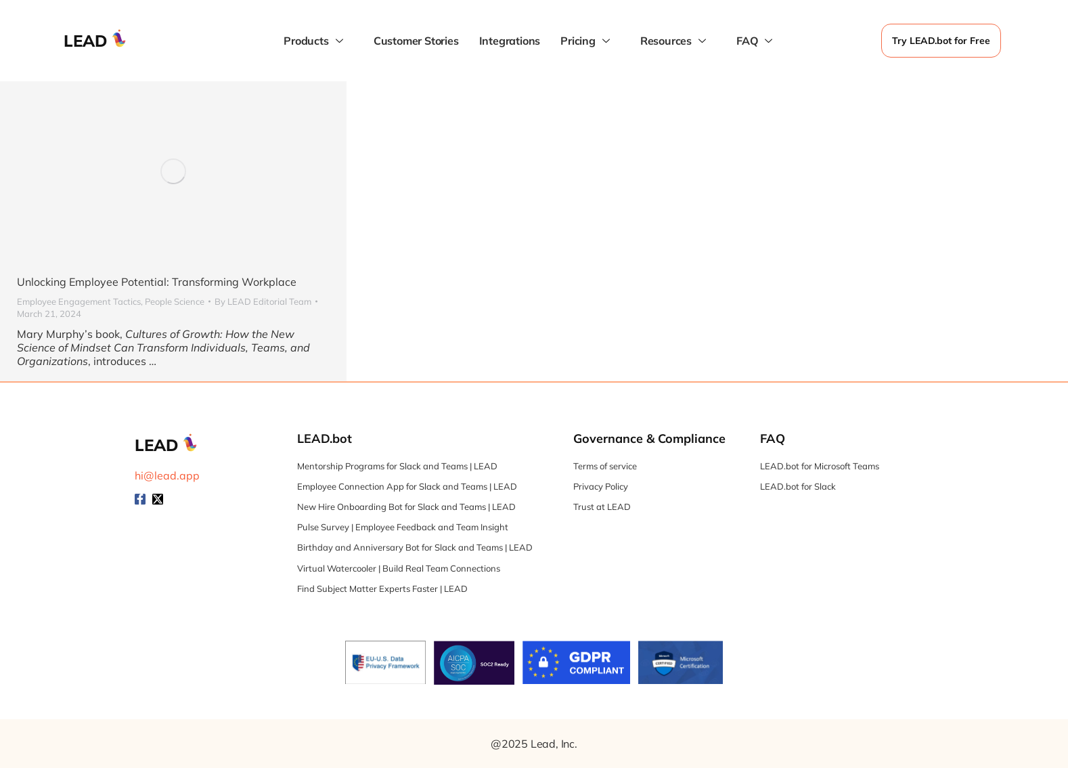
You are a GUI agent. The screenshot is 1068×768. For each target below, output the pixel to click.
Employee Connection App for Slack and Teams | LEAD (407, 486)
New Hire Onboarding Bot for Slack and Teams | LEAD (406, 506)
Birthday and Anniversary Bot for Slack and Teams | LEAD (415, 547)
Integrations (510, 40)
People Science (174, 301)
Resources (674, 41)
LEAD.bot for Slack (798, 486)
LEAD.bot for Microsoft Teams (819, 466)
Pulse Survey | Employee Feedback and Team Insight (402, 526)
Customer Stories (416, 40)
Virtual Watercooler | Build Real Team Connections (398, 568)
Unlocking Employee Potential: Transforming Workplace (156, 282)
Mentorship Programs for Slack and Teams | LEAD (397, 466)
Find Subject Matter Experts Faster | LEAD (382, 588)
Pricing (586, 41)
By (263, 301)
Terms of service (605, 466)
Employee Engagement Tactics (79, 301)
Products (315, 41)
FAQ (756, 41)
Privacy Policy (600, 486)
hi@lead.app (167, 475)
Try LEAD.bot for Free (941, 41)
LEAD (86, 40)
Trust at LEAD (602, 506)
